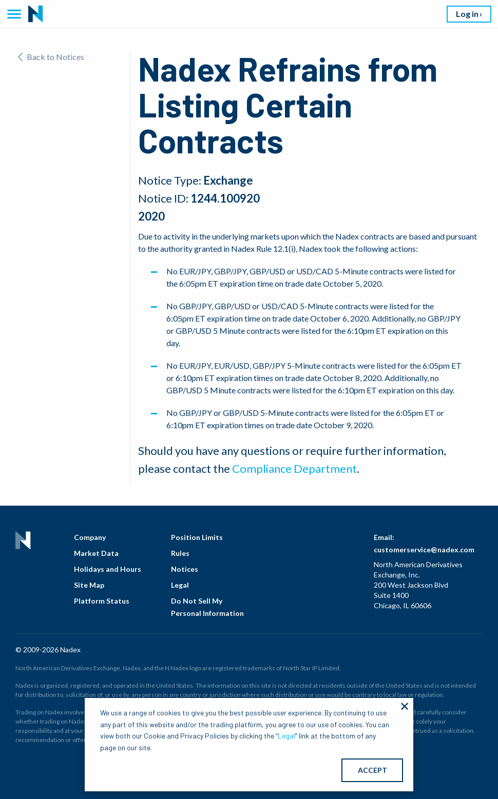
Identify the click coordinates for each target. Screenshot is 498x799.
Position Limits (197, 537)
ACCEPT (372, 770)
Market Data (96, 553)
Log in (467, 13)
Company (90, 537)
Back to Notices (51, 57)
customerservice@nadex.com (424, 549)
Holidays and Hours (107, 569)
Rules (180, 553)
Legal (180, 585)
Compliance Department (294, 468)
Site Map (89, 585)
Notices (184, 569)
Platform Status (101, 600)
